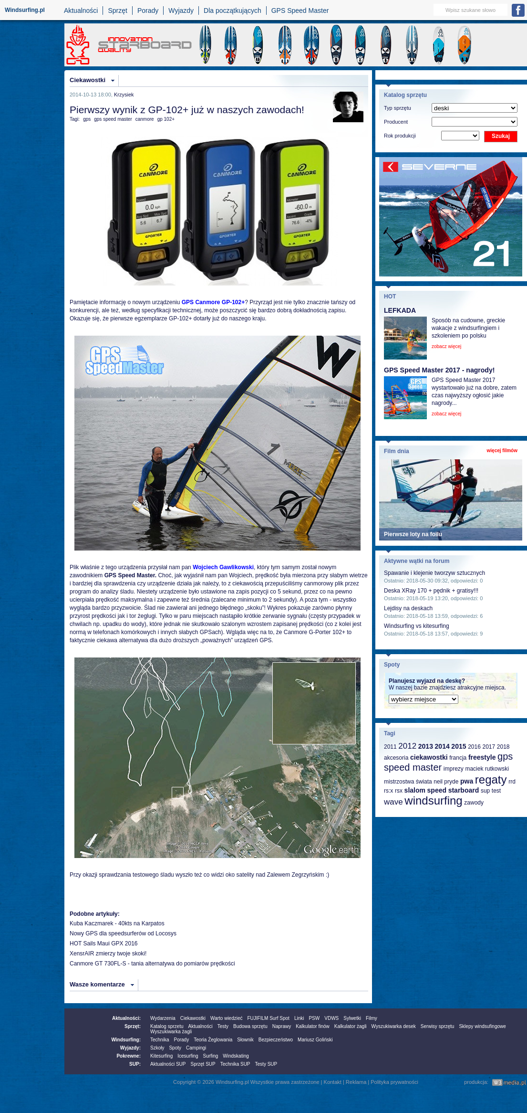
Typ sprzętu (397, 108)
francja (457, 757)
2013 (425, 746)
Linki (299, 1018)
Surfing (210, 1056)
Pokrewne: (128, 1056)
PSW (314, 1018)
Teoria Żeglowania (213, 1039)
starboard (463, 790)
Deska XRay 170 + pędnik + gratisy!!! (431, 590)
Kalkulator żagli (350, 1026)
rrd (512, 781)
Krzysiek (124, 94)
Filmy (371, 1018)
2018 (503, 746)
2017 (488, 746)
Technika (159, 1039)
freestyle (482, 757)
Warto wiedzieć (226, 1018)
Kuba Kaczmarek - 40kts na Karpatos (117, 923)
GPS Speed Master (300, 10)
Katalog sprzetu (167, 1026)
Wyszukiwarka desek (394, 1026)
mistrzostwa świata (408, 781)
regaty (491, 779)
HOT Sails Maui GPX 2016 (104, 943)
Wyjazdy (181, 10)
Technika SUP (235, 1064)
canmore (144, 119)
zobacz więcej (446, 346)
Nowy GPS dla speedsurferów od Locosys (123, 933)
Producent (396, 122)
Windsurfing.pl (25, 10)
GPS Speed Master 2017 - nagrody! (439, 370)
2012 (407, 746)
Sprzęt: (132, 1026)
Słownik (245, 1039)
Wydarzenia (163, 1018)
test (496, 790)
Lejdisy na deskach (408, 608)
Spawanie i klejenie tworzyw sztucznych (434, 573)
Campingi (196, 1047)
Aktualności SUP (168, 1064)
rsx (399, 790)
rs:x (388, 790)
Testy (222, 1026)
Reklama (356, 1082)
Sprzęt (117, 10)
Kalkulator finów (313, 1026)
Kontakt (332, 1082)
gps (87, 119)
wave (393, 801)
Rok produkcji (400, 135)
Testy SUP (266, 1064)
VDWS (331, 1018)
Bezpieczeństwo (275, 1039)
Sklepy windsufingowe (482, 1026)
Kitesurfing (161, 1056)
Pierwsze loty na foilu (413, 534)
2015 (458, 746)
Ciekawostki (87, 80)
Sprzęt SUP (202, 1064)
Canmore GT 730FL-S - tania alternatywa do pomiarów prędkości (152, 963)
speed (436, 790)
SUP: (135, 1064)
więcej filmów (502, 450)
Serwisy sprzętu (438, 1026)
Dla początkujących (232, 10)
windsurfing (433, 800)
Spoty (175, 1047)
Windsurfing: (126, 1039)
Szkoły (157, 1047)
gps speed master (113, 119)
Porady (147, 10)
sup (485, 790)
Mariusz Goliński (315, 1039)
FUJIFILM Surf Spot (268, 1018)
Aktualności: (126, 1018)
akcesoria (396, 757)
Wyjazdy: (130, 1047)
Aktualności (81, 10)
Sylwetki (352, 1018)
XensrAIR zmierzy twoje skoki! (108, 953)
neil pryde (446, 781)
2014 (442, 746)
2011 (390, 746)
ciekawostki (429, 757)
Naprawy (281, 1026)
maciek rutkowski (486, 768)
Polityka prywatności (394, 1082)
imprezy (454, 768)
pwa (466, 781)
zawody (474, 802)
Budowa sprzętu (250, 1026)
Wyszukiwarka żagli (171, 1031)
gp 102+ (166, 119)
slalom (414, 790)
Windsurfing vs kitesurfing (416, 626)
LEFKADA (400, 310)
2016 (474, 746)
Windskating (235, 1056)
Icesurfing (187, 1056)
